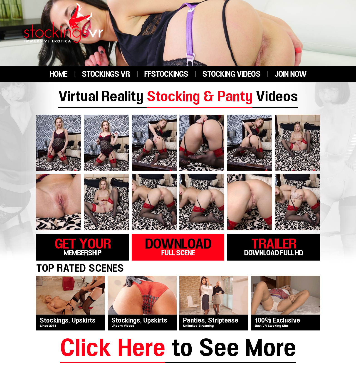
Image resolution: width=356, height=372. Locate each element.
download (178, 246)
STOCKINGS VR (106, 74)
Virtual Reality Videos (178, 97)
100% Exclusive (277, 320)
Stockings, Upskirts (68, 320)
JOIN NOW (290, 74)
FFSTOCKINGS (166, 74)
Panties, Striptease (210, 320)
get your (82, 246)
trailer (273, 246)
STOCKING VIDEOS (231, 74)
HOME (58, 74)
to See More (178, 349)
